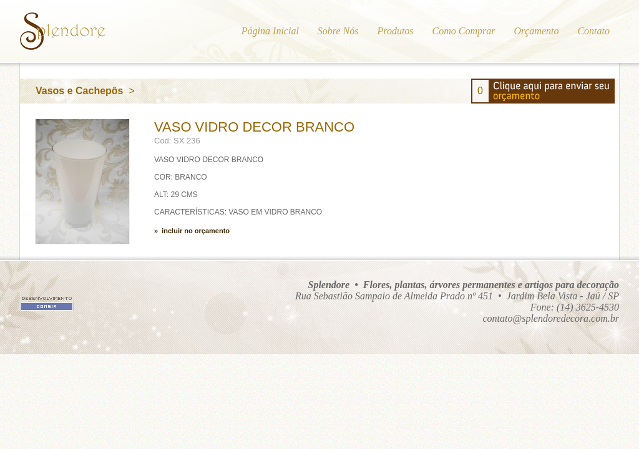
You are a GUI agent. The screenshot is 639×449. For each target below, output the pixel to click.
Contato (593, 31)
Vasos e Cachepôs (80, 90)
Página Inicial (270, 31)
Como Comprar (463, 31)
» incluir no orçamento (192, 230)
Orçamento (536, 31)
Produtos (395, 31)
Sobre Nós (338, 31)
